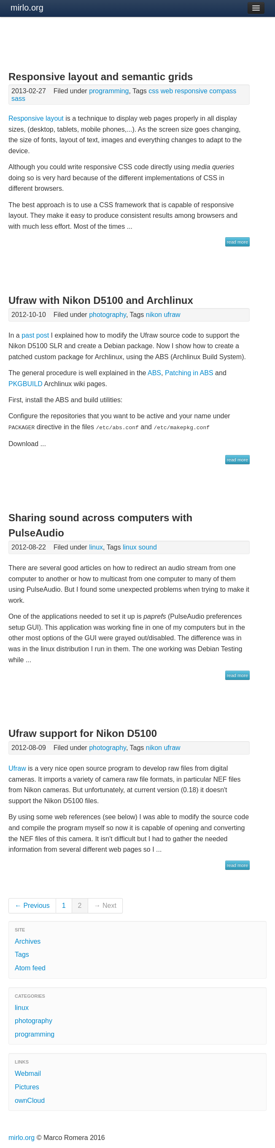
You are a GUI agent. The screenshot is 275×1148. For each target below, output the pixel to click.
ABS (154, 372)
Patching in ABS (189, 372)
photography (107, 314)
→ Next (105, 905)
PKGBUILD (25, 383)
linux (96, 546)
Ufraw (17, 768)
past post (35, 335)
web (167, 91)
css (153, 91)
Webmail (28, 1073)
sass (18, 98)
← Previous (32, 905)
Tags (22, 954)
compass (222, 91)
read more (237, 241)
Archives (27, 941)
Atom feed (30, 967)
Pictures (27, 1086)
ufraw (172, 314)
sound (147, 546)
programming (109, 91)
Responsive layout (36, 118)
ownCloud (30, 1100)
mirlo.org (27, 7)
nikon (154, 314)
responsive (191, 91)
